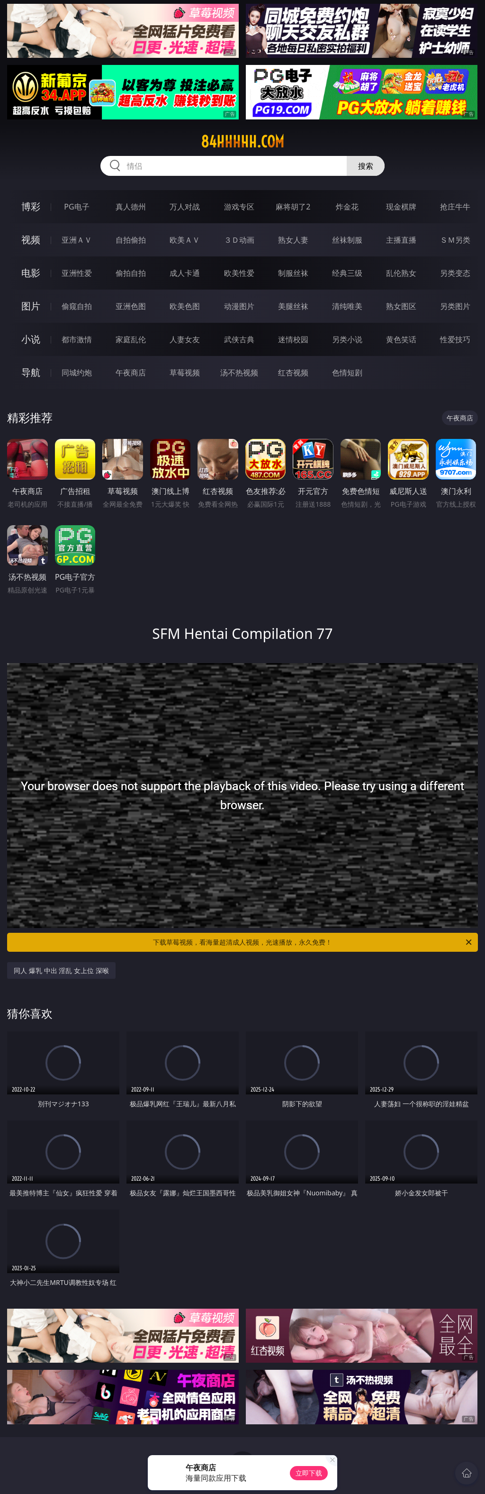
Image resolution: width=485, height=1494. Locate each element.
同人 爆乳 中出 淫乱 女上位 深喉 (61, 970)
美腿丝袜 (293, 306)
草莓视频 (185, 372)
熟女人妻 (293, 240)
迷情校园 (293, 339)
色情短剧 (347, 372)
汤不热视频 (239, 372)
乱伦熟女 (401, 273)
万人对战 (185, 206)
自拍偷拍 (131, 240)
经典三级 (347, 273)
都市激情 (77, 339)
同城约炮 (77, 372)
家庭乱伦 (131, 339)
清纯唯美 (347, 306)
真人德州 (131, 206)
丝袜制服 (347, 240)
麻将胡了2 (293, 206)
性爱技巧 (455, 339)
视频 (30, 239)
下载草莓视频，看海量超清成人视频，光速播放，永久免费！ (313, 942)
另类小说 (347, 339)
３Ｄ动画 (239, 240)
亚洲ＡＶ (77, 240)
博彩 (30, 206)
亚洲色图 (131, 306)
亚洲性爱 (77, 273)
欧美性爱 (239, 273)
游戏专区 (239, 206)
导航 (30, 372)
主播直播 (401, 240)
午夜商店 (131, 372)
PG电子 (76, 206)
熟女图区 (401, 306)
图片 (30, 306)
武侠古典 (239, 339)
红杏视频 (293, 372)
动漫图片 (239, 306)
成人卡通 (185, 273)
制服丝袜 (293, 273)
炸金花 (347, 206)
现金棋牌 (401, 206)
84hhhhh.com (242, 141)
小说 (30, 339)
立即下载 (309, 1472)
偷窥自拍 (77, 306)
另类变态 (455, 273)
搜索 (365, 166)
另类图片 (455, 306)
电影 (30, 272)
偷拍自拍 (131, 273)
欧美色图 (185, 306)
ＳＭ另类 (455, 240)
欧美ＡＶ (185, 240)
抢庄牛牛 (455, 206)
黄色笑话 (401, 339)
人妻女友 (185, 339)
